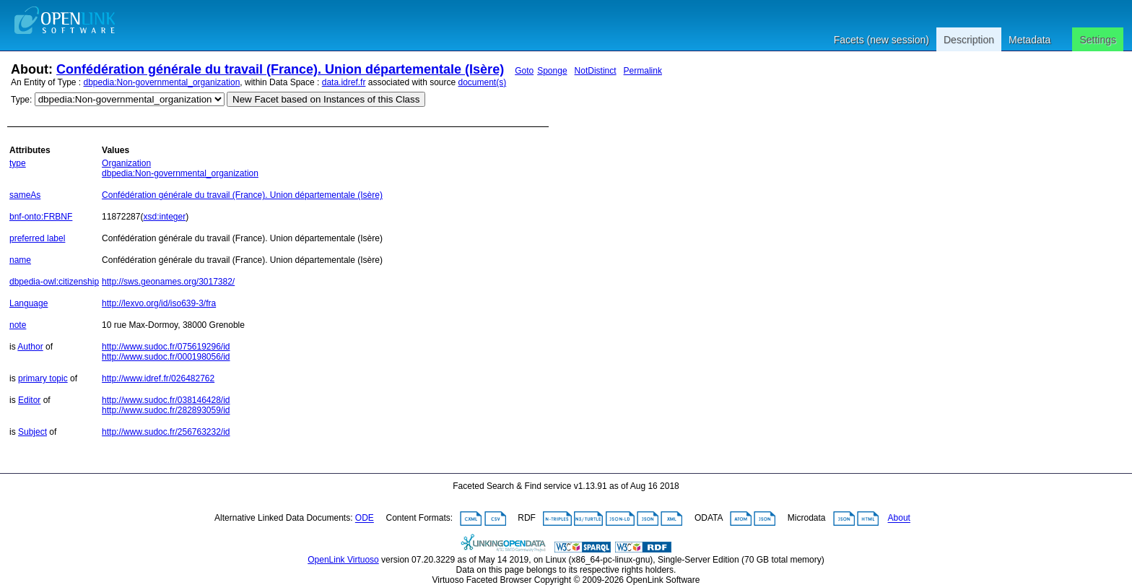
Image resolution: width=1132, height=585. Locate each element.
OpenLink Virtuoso (343, 560)
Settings (1097, 40)
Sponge (552, 71)
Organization (126, 163)
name (20, 260)
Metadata (1029, 40)
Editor (29, 400)
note (17, 325)
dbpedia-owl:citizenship (54, 282)
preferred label (37, 238)
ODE (364, 519)
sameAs (24, 195)
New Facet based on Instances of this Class (325, 99)
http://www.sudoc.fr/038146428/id (166, 400)
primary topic (43, 378)
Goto (524, 71)
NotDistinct (596, 71)
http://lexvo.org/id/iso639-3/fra (159, 303)
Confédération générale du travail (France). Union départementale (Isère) (280, 69)
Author (30, 347)
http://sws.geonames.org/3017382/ (168, 282)
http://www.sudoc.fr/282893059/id (166, 410)
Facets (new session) (881, 40)
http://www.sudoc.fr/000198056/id (166, 357)
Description (969, 40)
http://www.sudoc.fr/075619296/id (166, 347)
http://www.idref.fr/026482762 (158, 378)
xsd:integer (164, 217)
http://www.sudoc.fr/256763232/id (166, 432)
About (899, 519)
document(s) (482, 82)
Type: (21, 100)
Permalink (643, 71)
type (17, 163)
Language (28, 303)
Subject (32, 432)
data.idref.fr (344, 82)
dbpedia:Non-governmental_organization (162, 82)
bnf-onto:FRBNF (40, 217)
